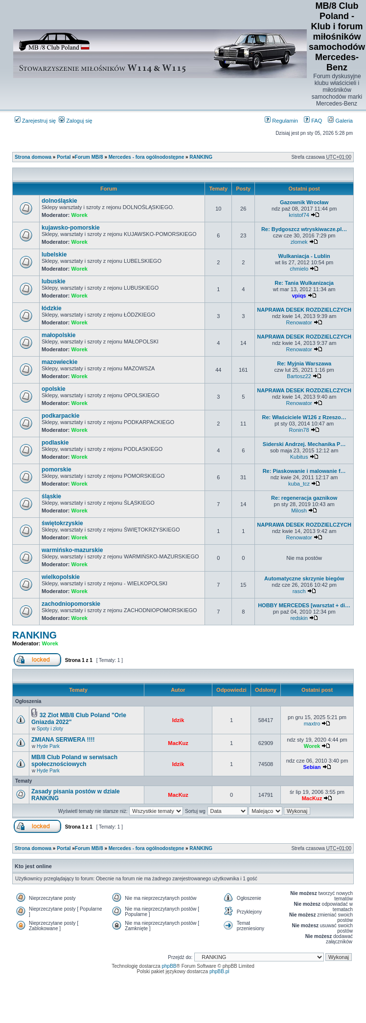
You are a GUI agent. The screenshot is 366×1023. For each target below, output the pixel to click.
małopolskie (58, 335)
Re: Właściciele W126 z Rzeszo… (304, 417)
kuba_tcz (299, 484)
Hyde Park (48, 746)
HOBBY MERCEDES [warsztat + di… (304, 605)
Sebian (311, 767)
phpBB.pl (219, 971)
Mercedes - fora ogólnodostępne (146, 157)
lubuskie (54, 281)
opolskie (54, 388)
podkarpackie (60, 415)
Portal (63, 157)
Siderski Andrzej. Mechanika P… (304, 444)
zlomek (299, 242)
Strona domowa (33, 157)
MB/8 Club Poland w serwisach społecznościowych (74, 760)
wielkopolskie (61, 577)
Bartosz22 (299, 376)
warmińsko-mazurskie (72, 550)
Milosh (299, 510)
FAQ (313, 121)
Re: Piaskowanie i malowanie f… (304, 471)
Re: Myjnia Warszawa (304, 363)
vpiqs (299, 295)
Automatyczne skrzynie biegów (304, 578)
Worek (79, 215)
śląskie (51, 496)
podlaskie (55, 442)
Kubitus (299, 457)
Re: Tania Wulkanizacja (304, 283)
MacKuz (178, 743)
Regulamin (281, 121)
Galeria (340, 121)
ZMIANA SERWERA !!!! (63, 739)
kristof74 (299, 215)
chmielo (299, 269)
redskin (298, 618)
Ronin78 (299, 430)
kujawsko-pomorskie (71, 227)
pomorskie (56, 469)
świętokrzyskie (62, 523)
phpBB (169, 966)
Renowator (299, 322)
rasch (299, 591)
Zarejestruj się (35, 121)
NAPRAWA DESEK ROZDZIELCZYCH (304, 310)
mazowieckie (59, 362)
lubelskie (54, 254)
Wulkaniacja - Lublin (304, 256)
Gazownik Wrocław (304, 202)
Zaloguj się (75, 121)
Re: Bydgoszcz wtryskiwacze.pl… (304, 229)
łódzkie (52, 308)
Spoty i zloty (50, 728)
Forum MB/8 (89, 157)
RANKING (200, 157)
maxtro (312, 723)
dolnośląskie (59, 200)
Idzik (178, 720)
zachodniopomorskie (71, 603)
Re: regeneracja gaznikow (304, 498)
